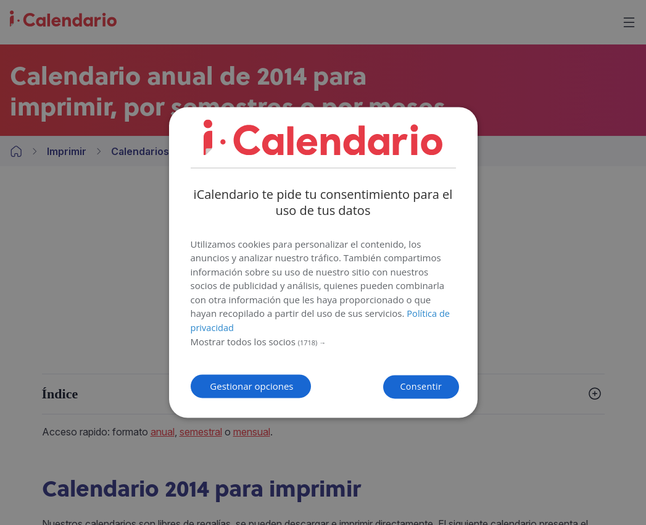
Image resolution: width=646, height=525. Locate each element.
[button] (323, 340)
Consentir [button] (395, 386)
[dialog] (323, 262)
